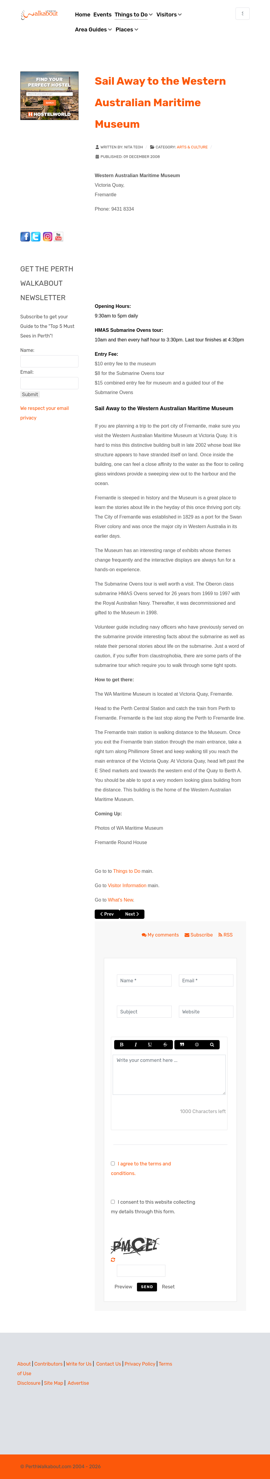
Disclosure (29, 1383)
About (24, 1364)
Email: (27, 372)
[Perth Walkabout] (39, 14)
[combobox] (243, 13)
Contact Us (108, 1364)
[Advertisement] (57, 174)
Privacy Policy (140, 1364)
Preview (123, 1287)
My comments (161, 935)
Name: (27, 350)
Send (147, 1287)
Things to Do (126, 871)
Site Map (53, 1383)
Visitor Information (127, 885)
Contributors (48, 1364)
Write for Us (79, 1364)
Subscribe (199, 935)
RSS (225, 935)
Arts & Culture (192, 147)
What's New (120, 899)
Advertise (78, 1383)
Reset (168, 1287)
